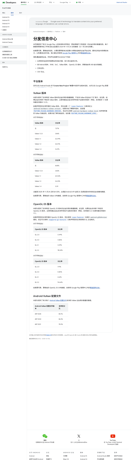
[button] (13, 30)
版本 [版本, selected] (12, 13)
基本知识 (50, 31)
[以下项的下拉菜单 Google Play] (71, 2)
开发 (50, 2)
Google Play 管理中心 (70, 53)
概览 (3, 13)
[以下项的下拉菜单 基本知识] (29, 2)
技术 (20, 13)
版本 (64, 31)
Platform (6, 8)
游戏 (47, 456)
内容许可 (48, 335)
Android (31, 456)
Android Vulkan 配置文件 (58, 300)
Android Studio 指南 (103, 456)
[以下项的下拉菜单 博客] (83, 2)
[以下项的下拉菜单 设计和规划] (44, 2)
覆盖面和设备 (86, 53)
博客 (79, 2)
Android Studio (122, 2)
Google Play (64, 2)
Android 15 (83, 456)
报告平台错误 (118, 456)
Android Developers (39, 31)
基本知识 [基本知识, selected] (24, 2)
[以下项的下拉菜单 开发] (54, 2)
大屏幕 (65, 456)
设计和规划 (37, 2)
